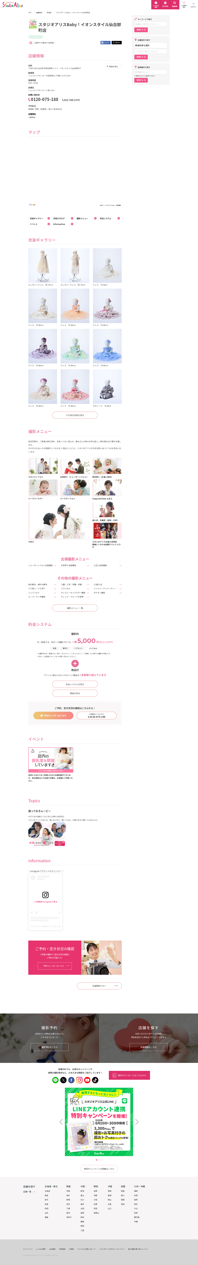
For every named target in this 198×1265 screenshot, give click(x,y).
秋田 (46, 1208)
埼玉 (68, 1204)
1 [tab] (96, 1160)
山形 (46, 1213)
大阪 (95, 1199)
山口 (109, 1208)
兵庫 (95, 1204)
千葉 (68, 1208)
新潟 (82, 1191)
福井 (82, 1204)
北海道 (47, 1191)
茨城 (68, 1191)
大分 (136, 1208)
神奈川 (69, 1217)
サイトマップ (27, 1249)
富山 (82, 1195)
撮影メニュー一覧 (75, 608)
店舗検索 (39, 12)
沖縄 (136, 1221)
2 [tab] (99, 1160)
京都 (95, 1195)
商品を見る (75, 693)
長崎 (136, 1199)
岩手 (46, 1199)
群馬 (68, 1199)
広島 (109, 1204)
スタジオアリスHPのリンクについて (112, 1249)
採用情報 (62, 1249)
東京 (68, 1213)
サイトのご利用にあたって (87, 1249)
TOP (29, 12)
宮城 (46, 1204)
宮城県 (49, 12)
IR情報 (71, 1249)
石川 (82, 1199)
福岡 (136, 1191)
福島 (46, 1217)
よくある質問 (40, 1249)
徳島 (123, 1191)
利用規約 (118, 205)
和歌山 (96, 1213)
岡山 (109, 1199)
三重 (82, 1230)
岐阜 (82, 1217)
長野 (82, 1213)
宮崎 (136, 1213)
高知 (123, 1204)
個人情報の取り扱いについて (138, 1249)
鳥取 (109, 1191)
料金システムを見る (75, 684)
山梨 (82, 1208)
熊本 (136, 1204)
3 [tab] (101, 1160)
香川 (123, 1195)
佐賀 (136, 1195)
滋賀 (95, 1191)
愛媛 (123, 1199)
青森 (46, 1195)
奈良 (95, 1208)
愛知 (82, 1226)
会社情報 (52, 1249)
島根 (109, 1195)
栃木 (68, 1195)
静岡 (82, 1221)
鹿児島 (136, 1217)
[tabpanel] (99, 1122)
